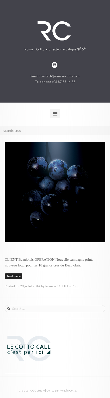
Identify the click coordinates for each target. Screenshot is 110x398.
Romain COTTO (56, 286)
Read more (13, 276)
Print (75, 286)
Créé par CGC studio (32, 390)
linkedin (54, 65)
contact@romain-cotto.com (60, 76)
